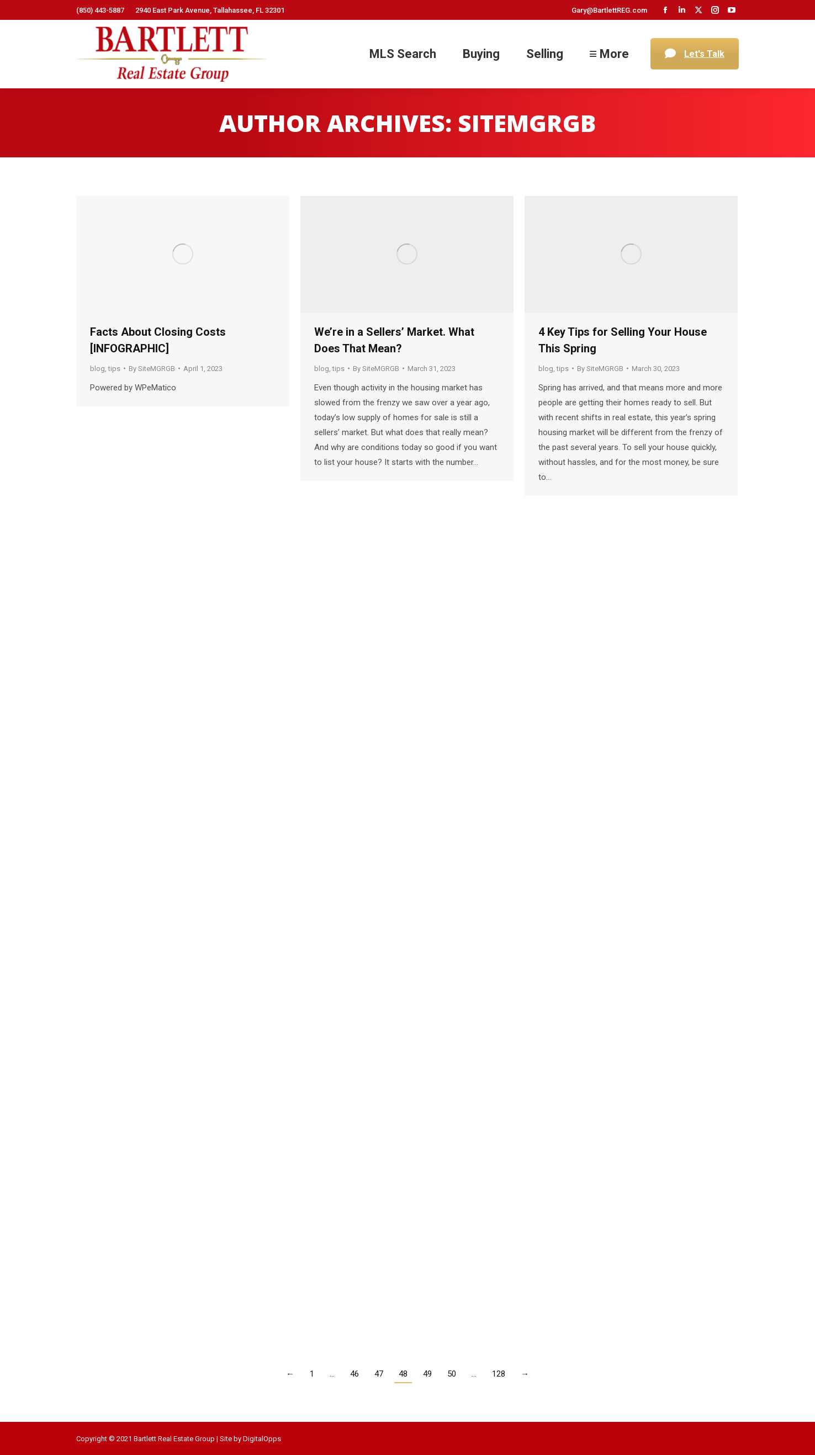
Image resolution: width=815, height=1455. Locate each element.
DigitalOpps (262, 1439)
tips (114, 368)
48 (403, 1374)
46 (354, 1374)
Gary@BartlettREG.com (609, 10)
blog (97, 368)
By (152, 368)
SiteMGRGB (527, 123)
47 (378, 1374)
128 (498, 1374)
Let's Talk (694, 54)
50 (451, 1374)
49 (427, 1374)
